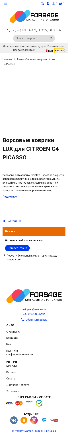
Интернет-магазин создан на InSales (34, 430)
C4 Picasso (9, 64)
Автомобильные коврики (32, 59)
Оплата (10, 378)
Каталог (11, 372)
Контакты (12, 338)
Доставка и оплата (17, 384)
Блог (9, 344)
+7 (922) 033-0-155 (50, 30)
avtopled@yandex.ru (34, 309)
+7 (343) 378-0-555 (34, 314)
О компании (13, 331)
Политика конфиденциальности (19, 352)
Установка (12, 391)
